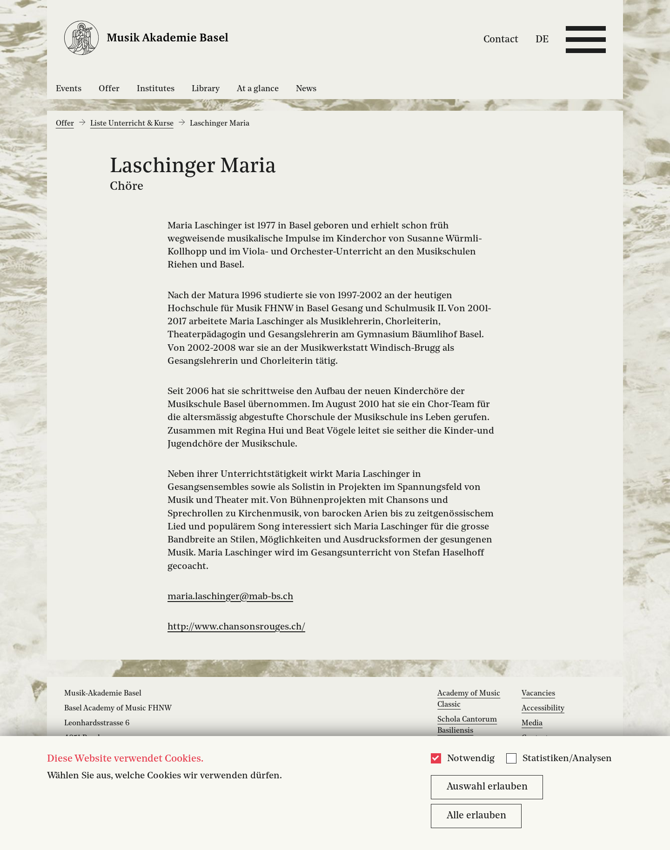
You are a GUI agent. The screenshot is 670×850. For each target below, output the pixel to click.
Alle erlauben (476, 816)
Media (532, 723)
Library (206, 89)
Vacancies (538, 693)
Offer (109, 89)
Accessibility (543, 708)
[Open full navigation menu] (586, 39)
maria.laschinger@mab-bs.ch (230, 597)
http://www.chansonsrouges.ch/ (236, 627)
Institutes (155, 89)
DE (542, 39)
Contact (500, 39)
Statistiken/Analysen (567, 758)
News (306, 89)
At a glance (258, 89)
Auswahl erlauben (487, 787)
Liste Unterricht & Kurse (132, 123)
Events (68, 89)
